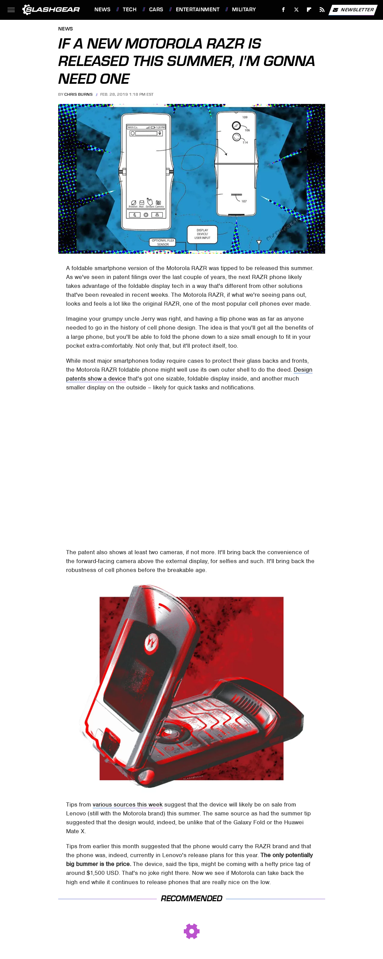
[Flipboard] (309, 9)
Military (244, 9)
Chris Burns (78, 94)
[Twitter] (296, 9)
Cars (156, 9)
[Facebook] (284, 9)
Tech (130, 9)
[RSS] (322, 9)
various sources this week (128, 804)
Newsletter (352, 10)
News (102, 9)
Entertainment (198, 9)
